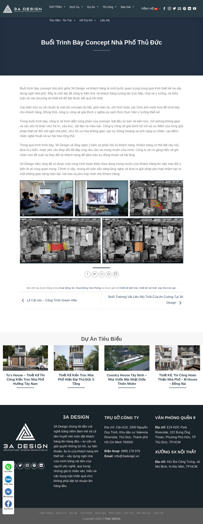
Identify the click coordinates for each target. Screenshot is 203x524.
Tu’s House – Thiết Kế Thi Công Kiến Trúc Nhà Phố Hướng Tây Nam (25, 379)
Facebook (8, 505)
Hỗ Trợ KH (88, 20)
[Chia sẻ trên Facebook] (87, 274)
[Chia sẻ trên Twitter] (94, 274)
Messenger (8, 493)
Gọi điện (8, 468)
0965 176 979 (130, 451)
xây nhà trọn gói (167, 287)
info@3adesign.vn (126, 456)
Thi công (86, 513)
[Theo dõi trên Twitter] (174, 8)
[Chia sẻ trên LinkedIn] (116, 274)
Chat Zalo (8, 480)
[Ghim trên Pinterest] (108, 274)
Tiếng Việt (150, 9)
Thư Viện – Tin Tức (121, 513)
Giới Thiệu (57, 7)
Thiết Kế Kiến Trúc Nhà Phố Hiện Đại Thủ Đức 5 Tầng (76, 379)
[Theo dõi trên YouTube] (194, 8)
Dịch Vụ (61, 513)
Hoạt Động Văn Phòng (88, 287)
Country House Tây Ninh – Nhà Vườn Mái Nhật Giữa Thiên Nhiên (127, 379)
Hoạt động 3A (66, 287)
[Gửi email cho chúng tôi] (179, 8)
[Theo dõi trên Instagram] (169, 8)
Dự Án (73, 513)
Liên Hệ (104, 20)
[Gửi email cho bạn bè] (101, 274)
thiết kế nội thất (148, 287)
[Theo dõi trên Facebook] (164, 8)
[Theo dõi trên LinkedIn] (189, 8)
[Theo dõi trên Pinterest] (184, 8)
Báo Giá (101, 513)
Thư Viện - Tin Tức (62, 20)
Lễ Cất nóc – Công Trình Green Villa (48, 300)
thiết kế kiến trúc (129, 287)
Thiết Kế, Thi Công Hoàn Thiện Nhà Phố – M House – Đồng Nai (177, 379)
